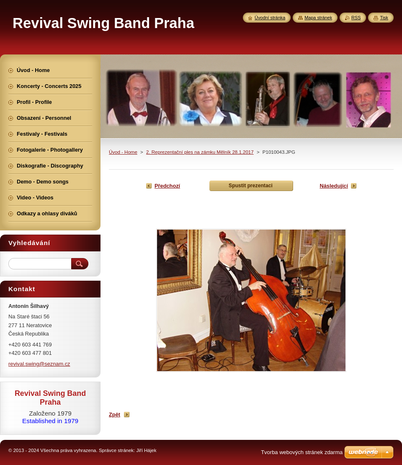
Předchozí (167, 186)
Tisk (384, 17)
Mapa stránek (318, 17)
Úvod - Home (123, 152)
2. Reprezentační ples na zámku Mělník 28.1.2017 (200, 152)
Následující (334, 186)
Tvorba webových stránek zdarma (302, 452)
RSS (356, 17)
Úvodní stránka (270, 17)
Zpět (114, 414)
